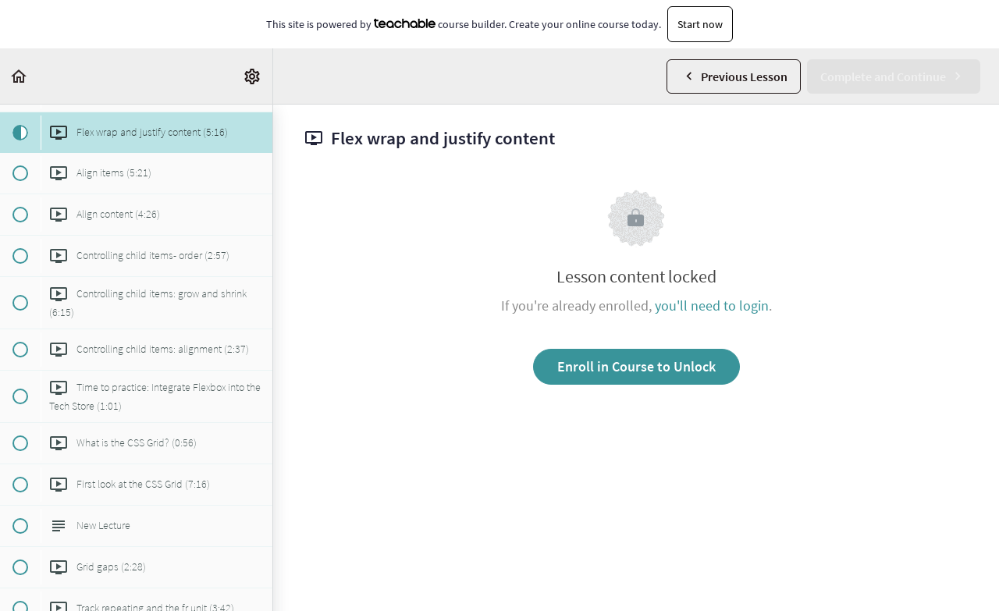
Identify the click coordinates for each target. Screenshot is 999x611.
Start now (700, 24)
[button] (19, 76)
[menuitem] (252, 76)
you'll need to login (712, 305)
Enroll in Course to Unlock (636, 366)
